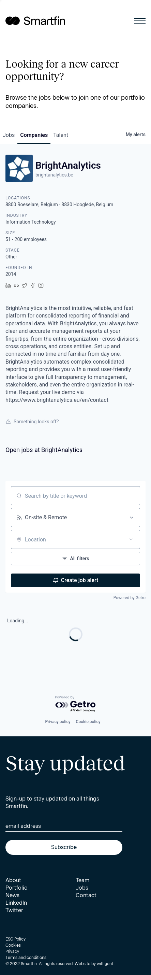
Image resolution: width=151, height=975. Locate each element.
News (12, 895)
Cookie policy (88, 721)
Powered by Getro (130, 597)
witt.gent (105, 963)
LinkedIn (16, 903)
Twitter (14, 910)
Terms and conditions (25, 957)
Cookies (13, 945)
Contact (86, 895)
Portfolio (16, 888)
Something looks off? (32, 421)
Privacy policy (57, 721)
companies (34, 135)
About (13, 880)
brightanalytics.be (54, 175)
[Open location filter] (131, 539)
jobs (9, 135)
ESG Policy (15, 939)
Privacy (12, 951)
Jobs (82, 888)
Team (82, 880)
